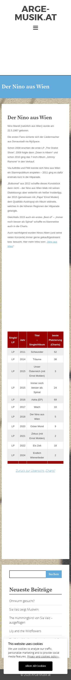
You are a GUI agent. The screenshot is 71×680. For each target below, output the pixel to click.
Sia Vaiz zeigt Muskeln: (24, 609)
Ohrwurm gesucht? (22, 601)
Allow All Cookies (35, 666)
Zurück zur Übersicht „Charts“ (35, 471)
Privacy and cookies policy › (43, 656)
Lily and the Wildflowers (25, 631)
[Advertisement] (35, 51)
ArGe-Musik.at (36, 13)
